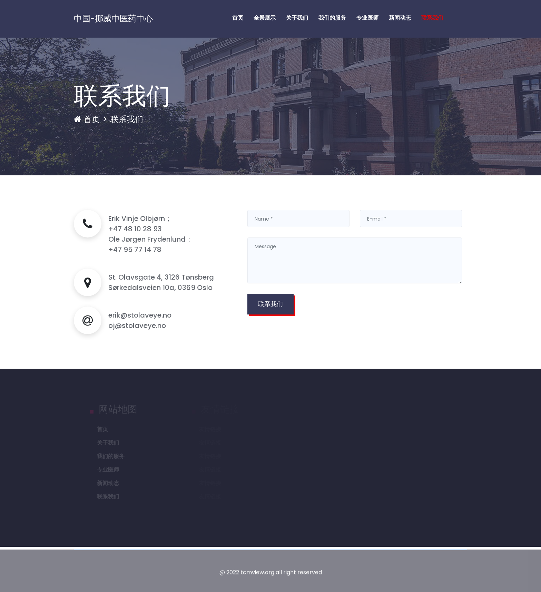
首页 (237, 18)
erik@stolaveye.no (139, 315)
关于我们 (297, 18)
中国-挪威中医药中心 (113, 18)
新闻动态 (400, 18)
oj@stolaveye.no (137, 325)
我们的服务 (332, 18)
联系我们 (432, 18)
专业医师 (367, 18)
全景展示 (265, 18)
